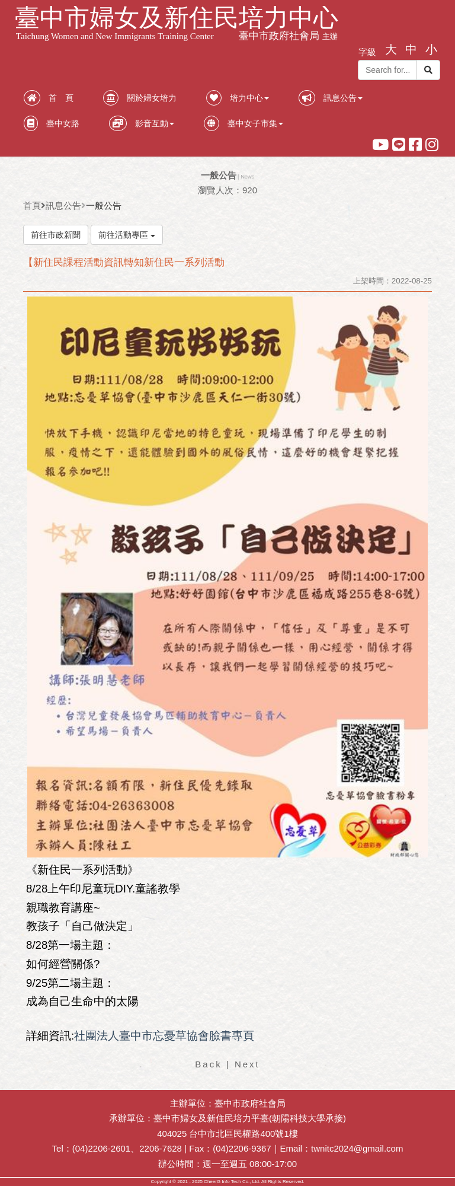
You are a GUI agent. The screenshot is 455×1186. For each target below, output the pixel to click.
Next (247, 1064)
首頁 (32, 205)
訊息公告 (63, 205)
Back (208, 1064)
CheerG (212, 1181)
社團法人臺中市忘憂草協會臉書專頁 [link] (164, 1035)
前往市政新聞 (56, 235)
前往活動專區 (126, 235)
